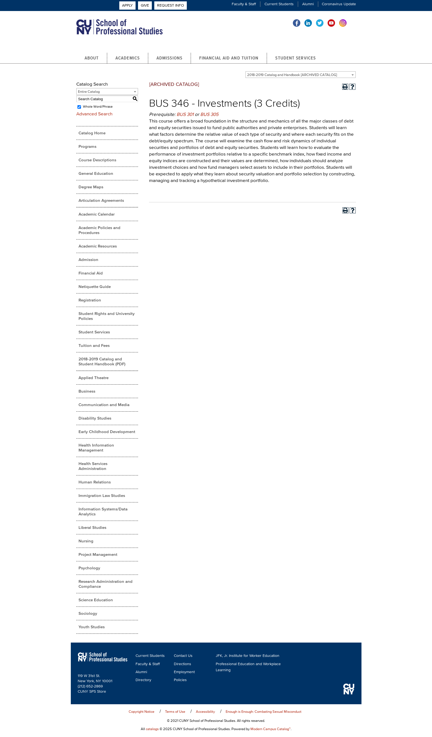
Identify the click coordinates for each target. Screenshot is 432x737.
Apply (301, 33)
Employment (184, 673)
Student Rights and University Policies (107, 317)
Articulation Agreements (101, 201)
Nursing (86, 541)
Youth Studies (92, 627)
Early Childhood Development (107, 432)
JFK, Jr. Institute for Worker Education (247, 656)
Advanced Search (94, 114)
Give (318, 33)
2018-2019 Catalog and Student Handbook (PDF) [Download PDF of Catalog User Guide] (102, 362)
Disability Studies (95, 419)
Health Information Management (96, 448)
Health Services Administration (93, 467)
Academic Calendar (97, 215)
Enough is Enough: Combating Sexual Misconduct (263, 712)
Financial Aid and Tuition (229, 58)
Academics (127, 58)
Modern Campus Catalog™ (270, 729)
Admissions (169, 58)
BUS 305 (209, 115)
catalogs (152, 729)
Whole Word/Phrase (98, 107)
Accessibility (205, 712)
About (92, 58)
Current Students (279, 4)
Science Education (96, 600)
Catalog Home (92, 133)
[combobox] (300, 75)
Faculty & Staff (244, 4)
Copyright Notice (141, 712)
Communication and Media (104, 405)
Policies (180, 681)
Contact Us (183, 656)
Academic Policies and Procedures (99, 231)
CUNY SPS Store (92, 692)
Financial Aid (91, 273)
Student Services (295, 58)
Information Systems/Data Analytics (103, 512)
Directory (143, 681)
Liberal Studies (92, 528)
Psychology (89, 568)
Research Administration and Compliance (106, 584)
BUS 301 (185, 115)
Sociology (88, 614)
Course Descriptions (97, 160)
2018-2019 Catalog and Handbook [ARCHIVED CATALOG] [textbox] (292, 76)
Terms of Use (175, 712)
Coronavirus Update (339, 4)
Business (87, 392)
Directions (182, 665)
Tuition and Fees (94, 346)
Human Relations (95, 482)
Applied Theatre (94, 378)
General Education (96, 174)
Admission (88, 260)
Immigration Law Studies (102, 496)
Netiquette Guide (95, 287)
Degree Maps (91, 187)
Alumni (308, 4)
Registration (90, 300)
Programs (87, 147)
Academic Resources (98, 246)
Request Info (341, 33)
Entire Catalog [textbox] (89, 92)
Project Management (98, 555)
